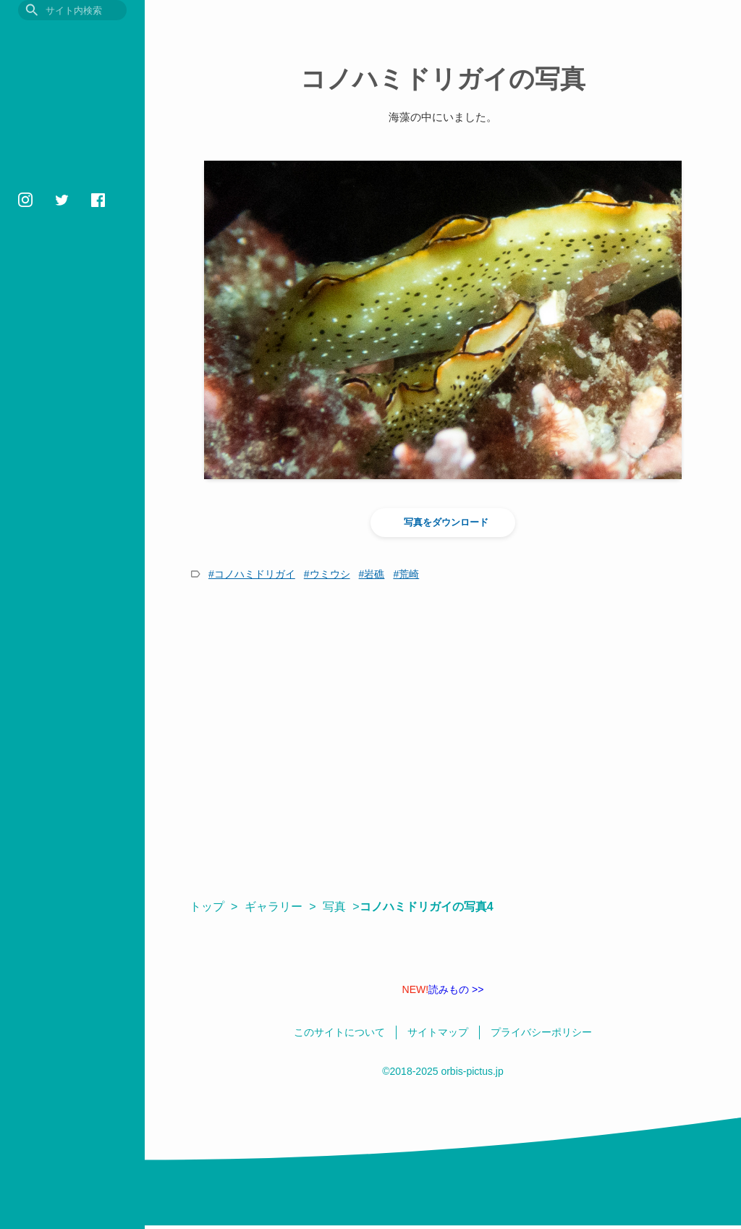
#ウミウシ (327, 574)
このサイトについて (54, 363)
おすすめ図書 (55, 209)
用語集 (36, 231)
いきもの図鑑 (55, 141)
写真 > (341, 906)
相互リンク (38, 396)
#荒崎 (406, 574)
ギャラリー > (280, 906)
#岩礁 (372, 574)
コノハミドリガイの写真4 (434, 906)
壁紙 (30, 298)
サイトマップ (42, 413)
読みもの (42, 186)
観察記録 (42, 164)
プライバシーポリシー (58, 380)
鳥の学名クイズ (61, 321)
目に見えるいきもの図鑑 (72, 41)
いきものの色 (55, 276)
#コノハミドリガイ (251, 574)
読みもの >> (443, 989)
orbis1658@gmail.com (61, 470)
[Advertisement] (443, 739)
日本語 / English (46, 430)
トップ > (213, 906)
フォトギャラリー (67, 254)
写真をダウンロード (443, 522)
